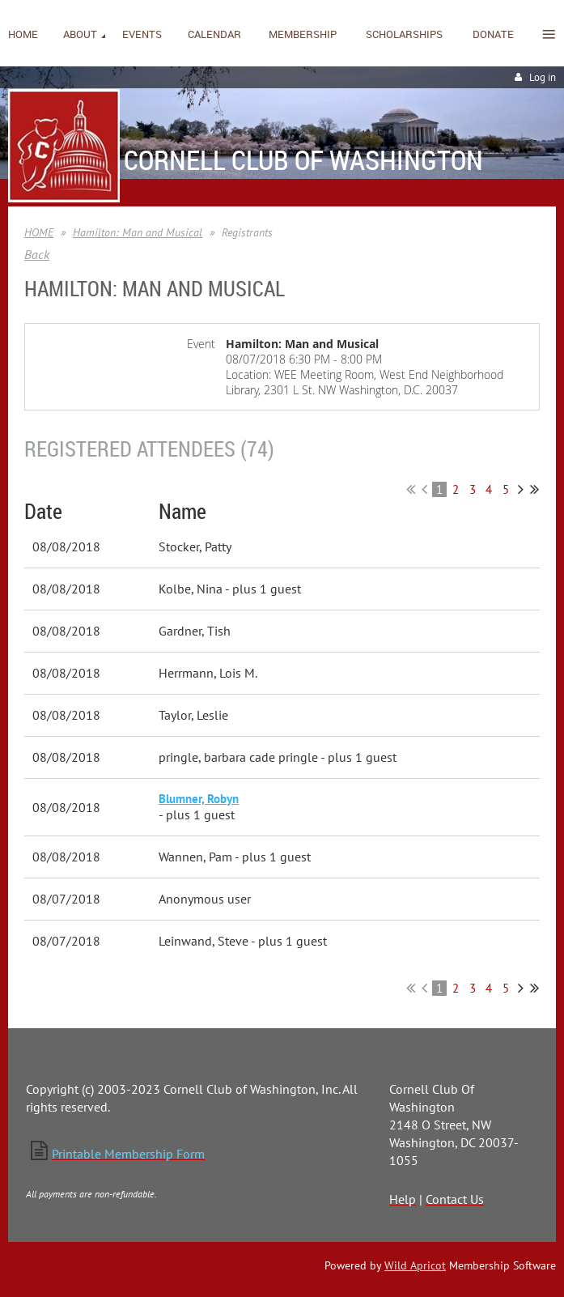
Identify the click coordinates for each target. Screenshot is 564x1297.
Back (36, 254)
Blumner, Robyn (199, 798)
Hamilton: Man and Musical (137, 232)
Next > (521, 489)
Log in (542, 77)
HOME (38, 232)
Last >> (534, 489)
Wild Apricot (415, 1265)
